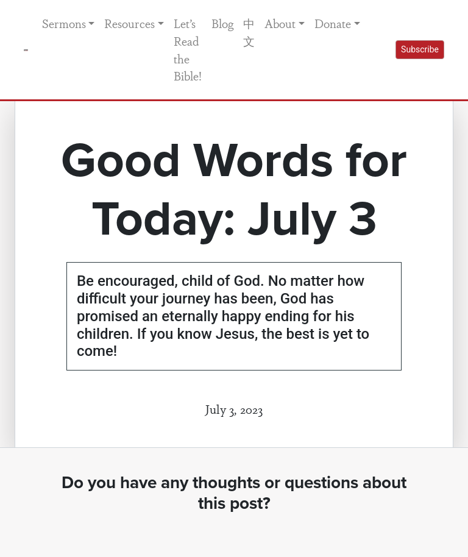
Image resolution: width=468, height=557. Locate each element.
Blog (222, 23)
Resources (129, 23)
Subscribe (420, 49)
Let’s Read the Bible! (188, 49)
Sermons (64, 23)
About (280, 23)
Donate (332, 23)
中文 (249, 32)
